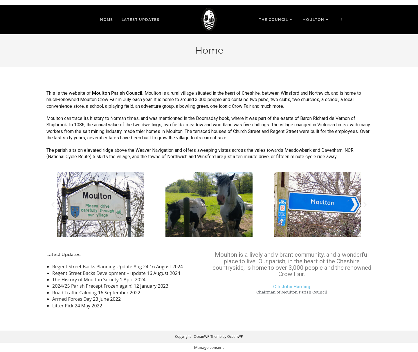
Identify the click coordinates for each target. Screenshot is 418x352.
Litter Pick (62, 305)
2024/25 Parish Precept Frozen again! (92, 286)
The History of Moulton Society (85, 279)
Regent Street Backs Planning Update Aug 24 (100, 266)
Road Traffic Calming (74, 292)
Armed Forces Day (72, 299)
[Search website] (340, 19)
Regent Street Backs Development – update (99, 273)
